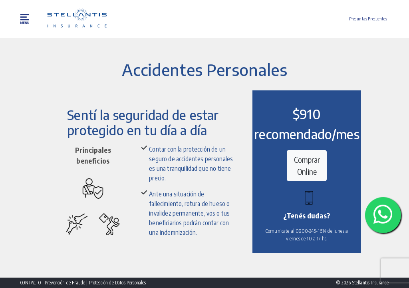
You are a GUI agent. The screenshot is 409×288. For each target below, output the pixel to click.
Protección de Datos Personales (117, 283)
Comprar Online (307, 165)
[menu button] (25, 19)
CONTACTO (31, 283)
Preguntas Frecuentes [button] (368, 18)
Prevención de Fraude (65, 283)
